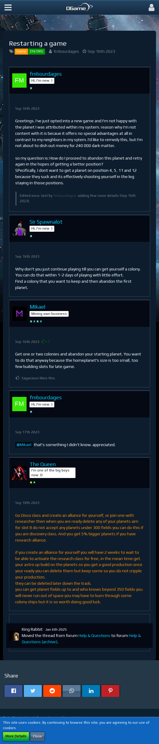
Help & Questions (94, 635)
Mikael (25, 444)
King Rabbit (32, 629)
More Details (16, 736)
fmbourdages (66, 51)
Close (37, 736)
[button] (8, 7)
